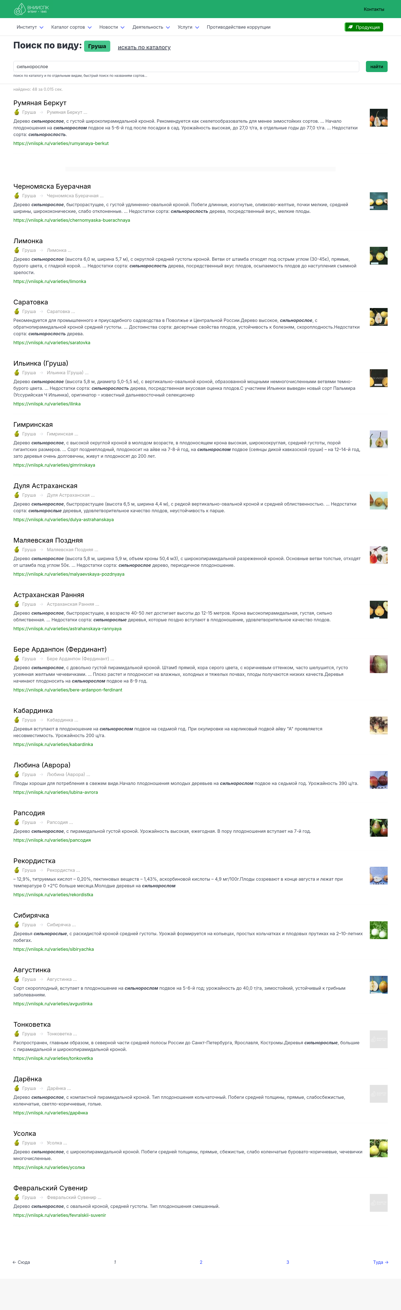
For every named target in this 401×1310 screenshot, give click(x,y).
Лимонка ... (59, 250)
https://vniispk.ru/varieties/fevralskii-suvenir (59, 1215)
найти (376, 66)
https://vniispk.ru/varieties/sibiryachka (53, 949)
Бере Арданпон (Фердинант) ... (80, 658)
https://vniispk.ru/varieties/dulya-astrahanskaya (63, 519)
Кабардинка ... (62, 720)
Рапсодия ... (60, 822)
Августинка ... (62, 979)
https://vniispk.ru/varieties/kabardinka (53, 744)
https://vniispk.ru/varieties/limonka (49, 281)
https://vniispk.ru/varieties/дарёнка (50, 1113)
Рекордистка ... (63, 870)
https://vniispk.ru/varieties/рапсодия (52, 840)
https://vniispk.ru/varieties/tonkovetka (53, 1058)
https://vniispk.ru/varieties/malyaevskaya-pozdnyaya (68, 574)
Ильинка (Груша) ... (68, 372)
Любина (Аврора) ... (68, 774)
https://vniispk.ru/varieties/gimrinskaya (54, 465)
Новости (108, 27)
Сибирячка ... (61, 924)
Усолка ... (57, 1143)
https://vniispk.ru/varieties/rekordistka (53, 894)
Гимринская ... (62, 434)
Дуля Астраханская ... (71, 495)
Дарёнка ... (59, 1088)
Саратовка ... (61, 311)
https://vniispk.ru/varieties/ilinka (47, 404)
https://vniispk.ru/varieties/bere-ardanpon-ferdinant (67, 690)
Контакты (374, 9)
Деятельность (147, 27)
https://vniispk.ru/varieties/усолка (49, 1167)
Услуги (185, 27)
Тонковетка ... (62, 1033)
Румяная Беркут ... (67, 112)
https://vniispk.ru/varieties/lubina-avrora (55, 792)
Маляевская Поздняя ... (72, 549)
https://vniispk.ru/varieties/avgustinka (52, 1003)
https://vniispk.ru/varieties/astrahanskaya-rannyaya (67, 628)
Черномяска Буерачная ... (75, 195)
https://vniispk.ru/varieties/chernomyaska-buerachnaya (71, 220)
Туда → (381, 1262)
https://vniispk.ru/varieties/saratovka (51, 342)
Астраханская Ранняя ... (73, 604)
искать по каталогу (144, 47)
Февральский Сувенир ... (74, 1197)
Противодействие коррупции (239, 27)
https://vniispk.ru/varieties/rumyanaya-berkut (61, 143)
